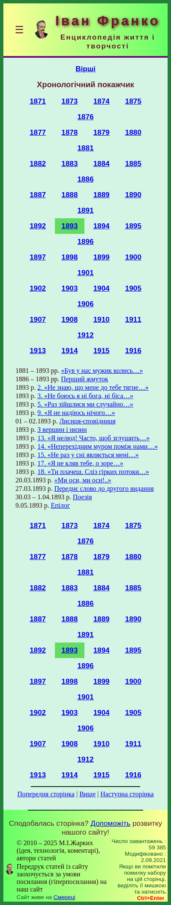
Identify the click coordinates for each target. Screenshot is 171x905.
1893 (70, 226)
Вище (87, 794)
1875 (133, 101)
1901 (85, 272)
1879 (101, 132)
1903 (70, 288)
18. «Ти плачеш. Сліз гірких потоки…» (93, 471)
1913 (38, 350)
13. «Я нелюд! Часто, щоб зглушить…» (93, 438)
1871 (38, 101)
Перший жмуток (84, 379)
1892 (38, 226)
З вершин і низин (62, 429)
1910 (101, 319)
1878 (70, 132)
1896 (85, 241)
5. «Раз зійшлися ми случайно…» (85, 404)
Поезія (82, 497)
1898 (70, 257)
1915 (101, 350)
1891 (85, 210)
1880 (133, 132)
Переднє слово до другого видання (104, 488)
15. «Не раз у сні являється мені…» (87, 454)
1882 (38, 163)
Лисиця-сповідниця (87, 421)
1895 (133, 226)
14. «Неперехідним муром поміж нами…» (97, 446)
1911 (133, 319)
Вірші (85, 68)
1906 (85, 304)
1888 (70, 194)
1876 (85, 116)
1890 (133, 194)
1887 (38, 194)
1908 (70, 319)
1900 (133, 257)
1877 (38, 132)
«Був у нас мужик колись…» (102, 370)
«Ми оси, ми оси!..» (82, 480)
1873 (70, 101)
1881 (85, 148)
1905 (133, 288)
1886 (85, 179)
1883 (70, 163)
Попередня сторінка (46, 794)
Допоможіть (110, 823)
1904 (101, 288)
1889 (101, 194)
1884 (101, 163)
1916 (133, 350)
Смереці (65, 897)
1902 (38, 288)
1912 (85, 335)
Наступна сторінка (127, 794)
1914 (70, 350)
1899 (101, 257)
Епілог (60, 505)
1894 (101, 226)
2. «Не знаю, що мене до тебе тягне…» (92, 387)
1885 (133, 163)
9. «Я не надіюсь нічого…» (76, 412)
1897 (38, 257)
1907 (38, 319)
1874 (101, 101)
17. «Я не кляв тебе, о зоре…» (80, 463)
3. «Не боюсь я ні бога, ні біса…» (85, 395)
